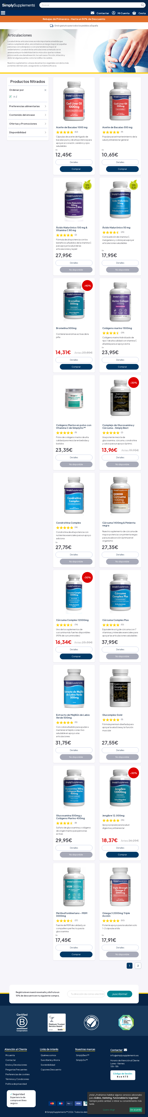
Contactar (10, 1060)
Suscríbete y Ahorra (50, 1060)
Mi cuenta (10, 1055)
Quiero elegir (109, 1109)
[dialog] (116, 1103)
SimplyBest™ (82, 1055)
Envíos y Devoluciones (16, 1064)
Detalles (74, 162)
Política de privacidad (16, 1083)
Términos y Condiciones (17, 1079)
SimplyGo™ (82, 1060)
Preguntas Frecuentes (16, 1069)
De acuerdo (135, 1109)
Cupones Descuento (51, 1069)
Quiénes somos (48, 1055)
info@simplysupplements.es (124, 1055)
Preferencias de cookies (17, 1074)
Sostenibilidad (48, 1064)
